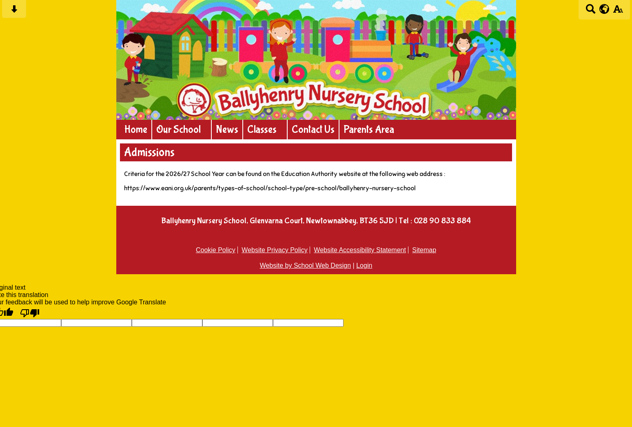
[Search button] (591, 11)
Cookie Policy (215, 250)
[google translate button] (604, 9)
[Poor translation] (30, 312)
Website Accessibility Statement (360, 250)
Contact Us (313, 129)
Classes (262, 129)
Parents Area (369, 129)
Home (135, 129)
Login (364, 265)
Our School (178, 129)
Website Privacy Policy (275, 250)
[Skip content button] (14, 11)
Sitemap (424, 250)
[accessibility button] (618, 11)
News (227, 129)
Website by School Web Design (305, 265)
